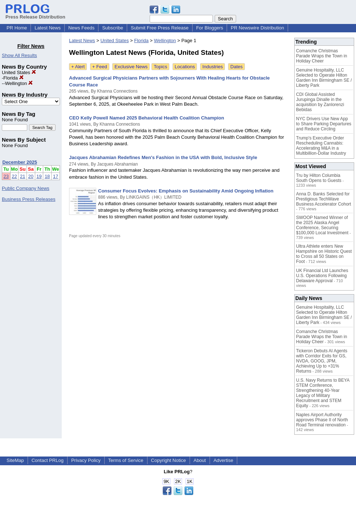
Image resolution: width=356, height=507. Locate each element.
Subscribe (112, 28)
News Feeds (81, 28)
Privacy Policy (86, 460)
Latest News (48, 28)
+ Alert (78, 66)
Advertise (223, 460)
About (200, 460)
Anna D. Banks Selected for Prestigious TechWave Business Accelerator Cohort (323, 199)
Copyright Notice (168, 460)
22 (14, 176)
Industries (212, 66)
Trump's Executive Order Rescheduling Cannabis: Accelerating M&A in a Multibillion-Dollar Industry (321, 145)
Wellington (19, 83)
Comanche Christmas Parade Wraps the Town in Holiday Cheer (321, 56)
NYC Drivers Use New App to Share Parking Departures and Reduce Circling (323, 123)
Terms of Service (125, 460)
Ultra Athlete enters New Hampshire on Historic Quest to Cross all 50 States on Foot (324, 254)
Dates (236, 66)
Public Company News (25, 188)
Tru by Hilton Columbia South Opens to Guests (318, 178)
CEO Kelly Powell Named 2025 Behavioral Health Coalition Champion (146, 118)
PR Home (17, 28)
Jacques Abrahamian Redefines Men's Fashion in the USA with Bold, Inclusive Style (163, 157)
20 (30, 176)
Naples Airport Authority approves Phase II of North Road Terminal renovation (322, 419)
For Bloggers (209, 28)
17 (55, 176)
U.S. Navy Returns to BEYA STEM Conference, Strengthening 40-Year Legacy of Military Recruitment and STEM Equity (322, 393)
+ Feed (99, 66)
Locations (185, 66)
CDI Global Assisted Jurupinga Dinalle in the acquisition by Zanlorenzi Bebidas (320, 102)
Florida (13, 78)
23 (6, 176)
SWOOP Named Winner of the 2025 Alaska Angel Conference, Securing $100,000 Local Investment (322, 225)
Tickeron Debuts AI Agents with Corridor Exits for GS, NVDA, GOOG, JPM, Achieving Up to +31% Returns (321, 361)
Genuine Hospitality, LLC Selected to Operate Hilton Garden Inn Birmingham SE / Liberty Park (324, 78)
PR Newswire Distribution (257, 28)
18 (47, 176)
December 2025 (20, 162)
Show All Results (19, 55)
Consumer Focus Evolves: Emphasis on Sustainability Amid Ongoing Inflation (186, 191)
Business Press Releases (28, 199)
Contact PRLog (48, 460)
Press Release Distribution (35, 14)
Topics (160, 66)
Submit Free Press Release (160, 28)
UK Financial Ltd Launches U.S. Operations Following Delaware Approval (322, 275)
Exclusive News (130, 66)
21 (22, 176)
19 (38, 176)
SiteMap (15, 460)
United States (19, 72)
